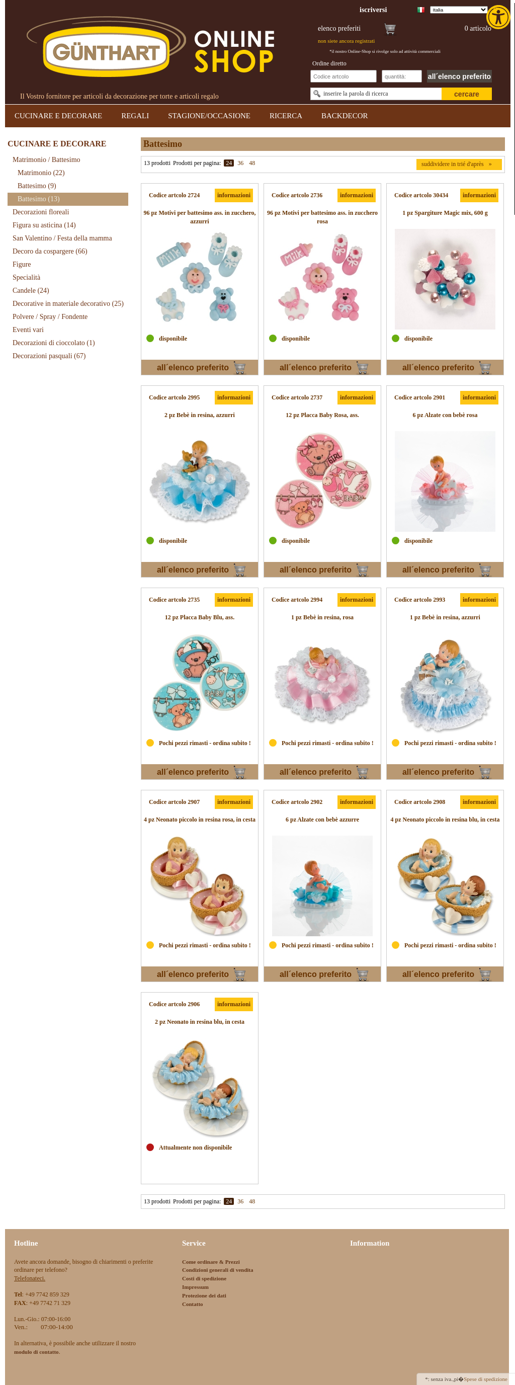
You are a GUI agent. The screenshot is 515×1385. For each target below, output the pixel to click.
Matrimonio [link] (41, 173)
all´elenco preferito (459, 76)
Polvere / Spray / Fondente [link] (50, 316)
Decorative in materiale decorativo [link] (68, 303)
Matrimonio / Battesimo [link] (46, 160)
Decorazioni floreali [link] (41, 212)
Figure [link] (22, 264)
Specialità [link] (26, 277)
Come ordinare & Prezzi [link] (211, 1262)
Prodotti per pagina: (197, 163)
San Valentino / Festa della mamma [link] (62, 238)
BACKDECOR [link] (344, 116)
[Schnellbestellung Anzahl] (402, 76)
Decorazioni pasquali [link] (49, 356)
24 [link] (229, 163)
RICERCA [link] (286, 116)
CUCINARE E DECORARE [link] (58, 116)
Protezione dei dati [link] (204, 1295)
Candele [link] (31, 290)
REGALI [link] (135, 116)
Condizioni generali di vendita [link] (217, 1270)
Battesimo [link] (37, 186)
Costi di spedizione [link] (204, 1278)
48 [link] (252, 163)
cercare (466, 94)
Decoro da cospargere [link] (50, 251)
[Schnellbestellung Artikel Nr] (343, 76)
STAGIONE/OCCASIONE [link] (209, 116)
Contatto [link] (192, 1304)
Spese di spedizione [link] (485, 1379)
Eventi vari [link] (28, 330)
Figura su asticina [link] (44, 225)
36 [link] (240, 163)
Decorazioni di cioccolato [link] (54, 343)
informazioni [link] (233, 195)
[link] (499, 17)
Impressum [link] (195, 1287)
